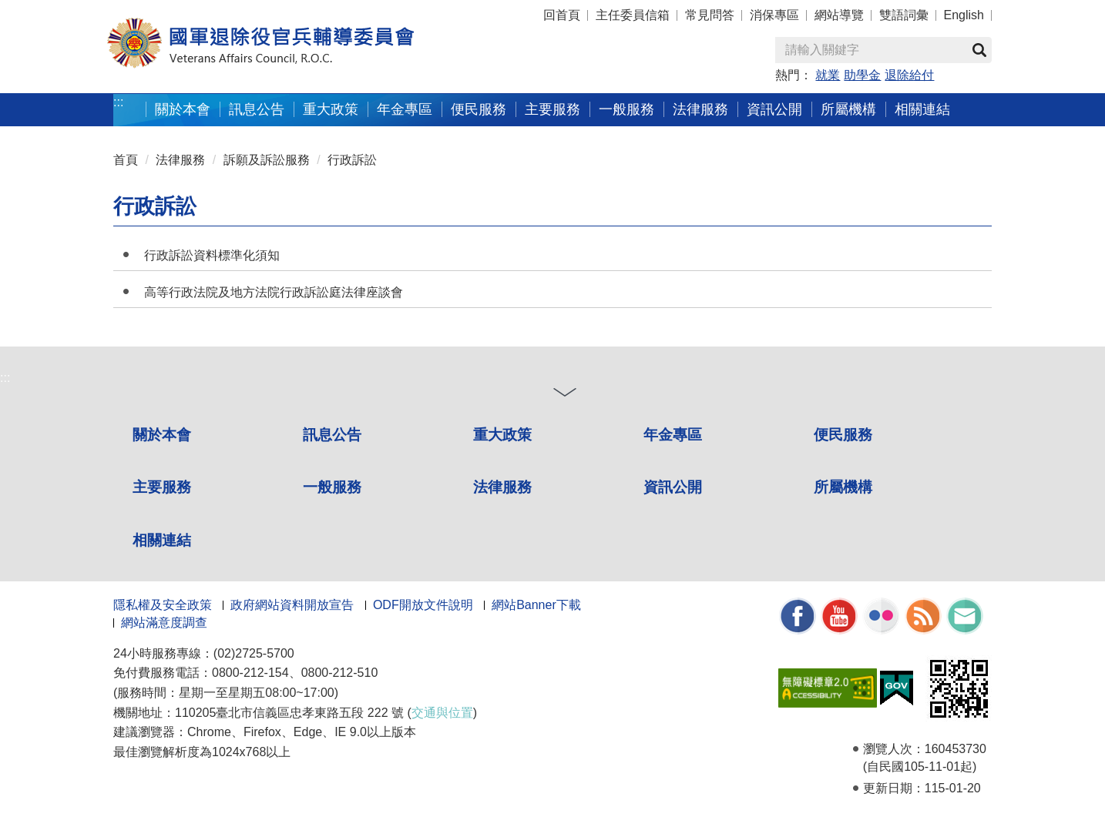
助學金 (862, 75)
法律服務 (700, 109)
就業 (827, 75)
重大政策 (330, 109)
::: (118, 102)
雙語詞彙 (904, 15)
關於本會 (182, 109)
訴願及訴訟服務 (266, 159)
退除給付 (909, 75)
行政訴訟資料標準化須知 (212, 255)
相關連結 (922, 109)
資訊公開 (774, 109)
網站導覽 (839, 15)
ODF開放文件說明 (423, 604)
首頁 (125, 159)
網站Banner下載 (536, 604)
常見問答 (709, 15)
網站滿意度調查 (164, 622)
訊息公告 (256, 109)
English (964, 15)
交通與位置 (442, 712)
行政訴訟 (352, 159)
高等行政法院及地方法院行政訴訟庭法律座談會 (273, 292)
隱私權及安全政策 (162, 604)
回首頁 (561, 15)
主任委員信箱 (633, 15)
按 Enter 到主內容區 (69, 10)
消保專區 (774, 15)
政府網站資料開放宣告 (292, 604)
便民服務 (478, 109)
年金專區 (404, 109)
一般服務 (626, 109)
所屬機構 (848, 109)
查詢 (979, 50)
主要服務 (552, 109)
